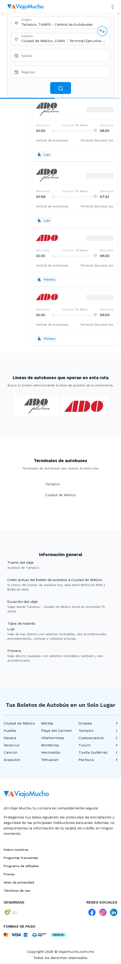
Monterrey (50, 745)
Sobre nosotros (16, 849)
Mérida (47, 723)
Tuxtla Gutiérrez (93, 752)
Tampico (86, 730)
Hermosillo (50, 752)
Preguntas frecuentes (21, 858)
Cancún (10, 752)
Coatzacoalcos (91, 738)
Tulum (85, 745)
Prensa (9, 874)
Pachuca (86, 760)
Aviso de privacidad (19, 882)
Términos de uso (17, 890)
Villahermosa (52, 738)
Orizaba (85, 723)
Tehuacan (49, 760)
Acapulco (12, 760)
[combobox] (63, 24)
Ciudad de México (19, 723)
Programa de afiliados (21, 866)
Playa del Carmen (56, 730)
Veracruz (12, 745)
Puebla (10, 730)
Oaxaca (10, 738)
